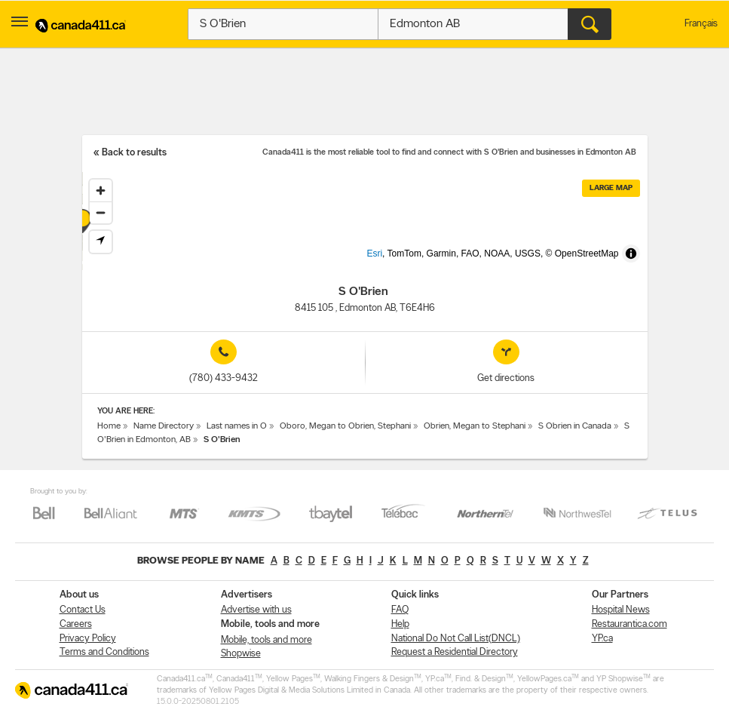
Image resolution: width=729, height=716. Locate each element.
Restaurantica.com (629, 624)
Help (400, 624)
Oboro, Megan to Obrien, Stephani (345, 426)
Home (109, 426)
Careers (76, 624)
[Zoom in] (101, 190)
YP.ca (602, 639)
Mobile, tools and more (266, 640)
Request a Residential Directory (454, 652)
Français (701, 24)
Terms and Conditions (104, 652)
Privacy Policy (88, 639)
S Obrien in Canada (574, 426)
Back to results (134, 153)
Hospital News (621, 610)
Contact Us (83, 610)
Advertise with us (256, 610)
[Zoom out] (101, 212)
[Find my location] (101, 242)
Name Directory (163, 426)
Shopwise (241, 654)
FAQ (400, 610)
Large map (611, 188)
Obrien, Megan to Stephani (474, 426)
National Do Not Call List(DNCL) (455, 639)
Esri (399, 262)
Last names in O (237, 426)
